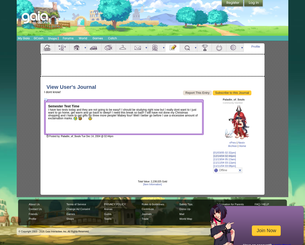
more (85, 47)
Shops (53, 38)
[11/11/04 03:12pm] (224, 162)
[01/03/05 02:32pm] (224, 152)
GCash (39, 38)
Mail (138, 47)
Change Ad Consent (78, 209)
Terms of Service (76, 204)
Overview (48, 47)
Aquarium (109, 47)
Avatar (62, 47)
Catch (112, 38)
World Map (185, 218)
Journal (172, 47)
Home (242, 146)
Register (233, 3)
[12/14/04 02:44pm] (224, 156)
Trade (145, 218)
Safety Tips (186, 204)
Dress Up (184, 209)
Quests (187, 47)
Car (94, 47)
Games (97, 38)
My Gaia (24, 38)
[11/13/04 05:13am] (224, 159)
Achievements (204, 47)
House (77, 47)
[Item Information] (152, 184)
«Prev (232, 142)
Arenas (108, 209)
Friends (155, 47)
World (83, 38)
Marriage (219, 47)
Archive (232, 146)
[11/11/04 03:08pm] (224, 166)
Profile (255, 46)
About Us (34, 204)
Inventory (123, 47)
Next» (241, 142)
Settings (233, 47)
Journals (147, 214)
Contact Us (35, 209)
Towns (108, 218)
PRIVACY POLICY (115, 204)
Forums (68, 38)
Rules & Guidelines (153, 204)
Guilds (108, 214)
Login (253, 3)
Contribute (148, 209)
